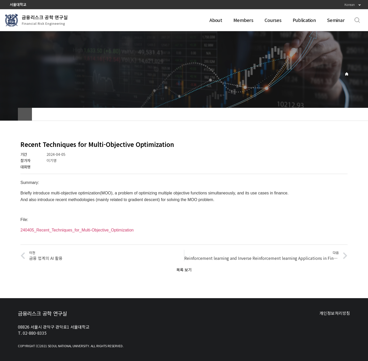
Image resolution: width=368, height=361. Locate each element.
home (25, 114)
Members (243, 20)
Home (346, 74)
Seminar (335, 20)
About (216, 20)
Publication (304, 20)
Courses (272, 20)
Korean (349, 4)
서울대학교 (18, 4)
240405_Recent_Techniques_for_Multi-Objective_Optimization (77, 230)
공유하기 (331, 114)
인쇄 (343, 114)
